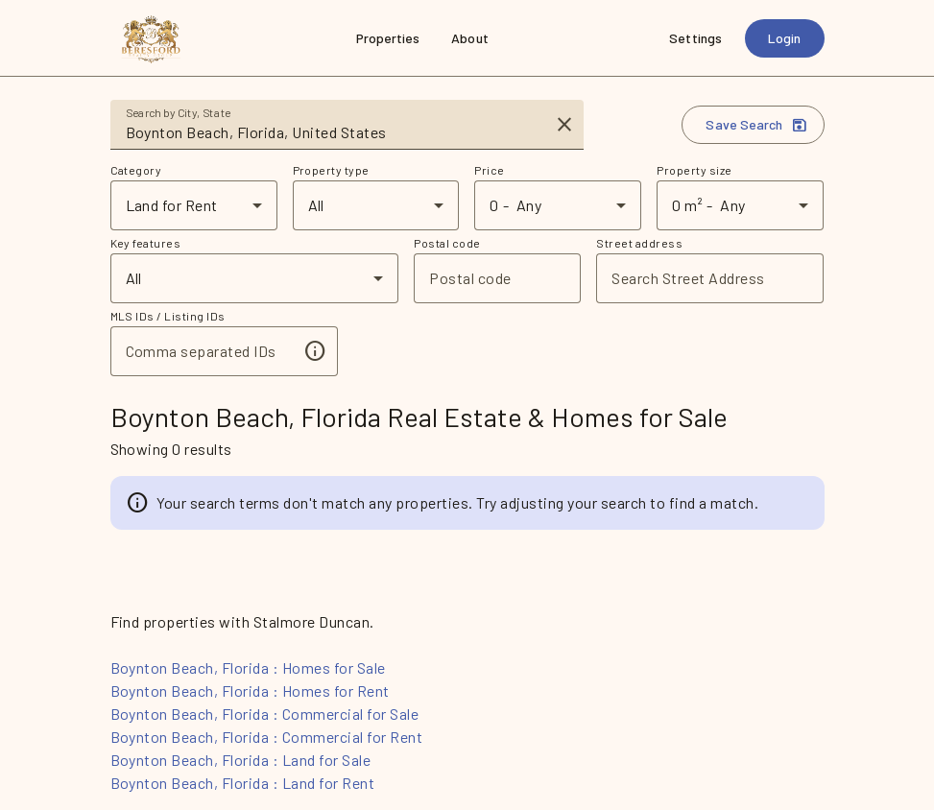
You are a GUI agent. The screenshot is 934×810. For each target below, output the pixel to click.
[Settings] (695, 38)
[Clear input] (564, 125)
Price (489, 170)
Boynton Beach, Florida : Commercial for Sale (264, 713)
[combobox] (333, 132)
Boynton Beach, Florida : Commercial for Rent (266, 736)
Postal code (447, 243)
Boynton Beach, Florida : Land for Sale (240, 759)
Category (136, 170)
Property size (694, 170)
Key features (145, 243)
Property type (331, 170)
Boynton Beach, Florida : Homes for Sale (248, 667)
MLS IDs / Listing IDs (168, 315)
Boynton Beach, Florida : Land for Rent (242, 783)
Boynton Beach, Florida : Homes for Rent (250, 690)
